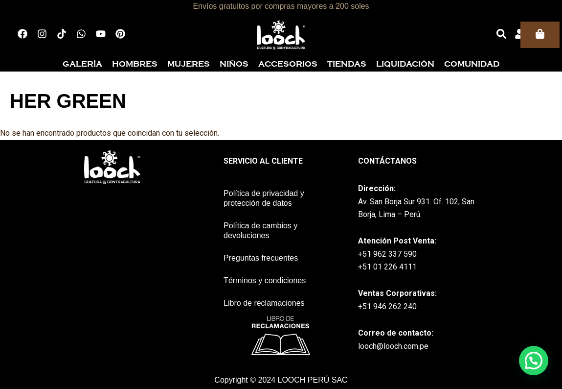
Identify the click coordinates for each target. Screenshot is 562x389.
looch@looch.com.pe (393, 346)
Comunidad (471, 64)
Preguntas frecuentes (261, 258)
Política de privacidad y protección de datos (264, 198)
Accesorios (287, 64)
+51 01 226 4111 (387, 266)
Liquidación (405, 64)
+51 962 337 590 (387, 254)
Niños (234, 64)
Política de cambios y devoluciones (260, 230)
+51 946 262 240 (387, 306)
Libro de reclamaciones (264, 303)
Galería (82, 64)
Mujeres (188, 64)
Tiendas (346, 64)
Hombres (134, 64)
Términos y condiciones (265, 280)
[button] (533, 360)
